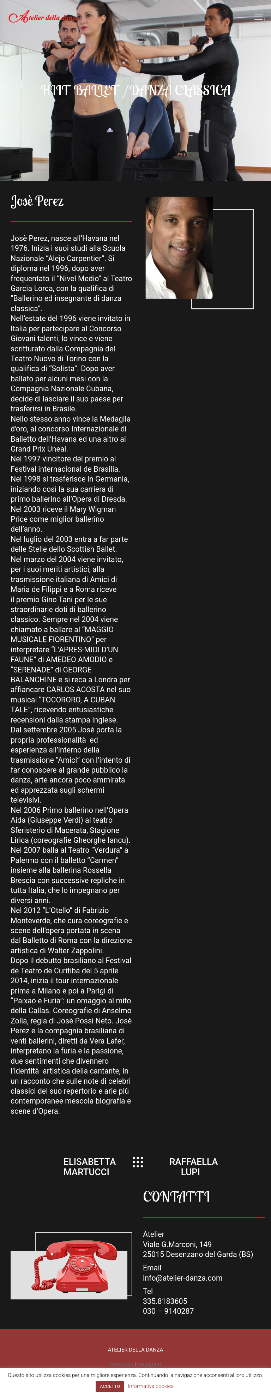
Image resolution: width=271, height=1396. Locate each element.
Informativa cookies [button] (151, 1386)
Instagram (149, 1364)
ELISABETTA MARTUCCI (90, 1166)
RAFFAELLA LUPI (193, 1166)
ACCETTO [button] (110, 1386)
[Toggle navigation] (258, 17)
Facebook (121, 1364)
